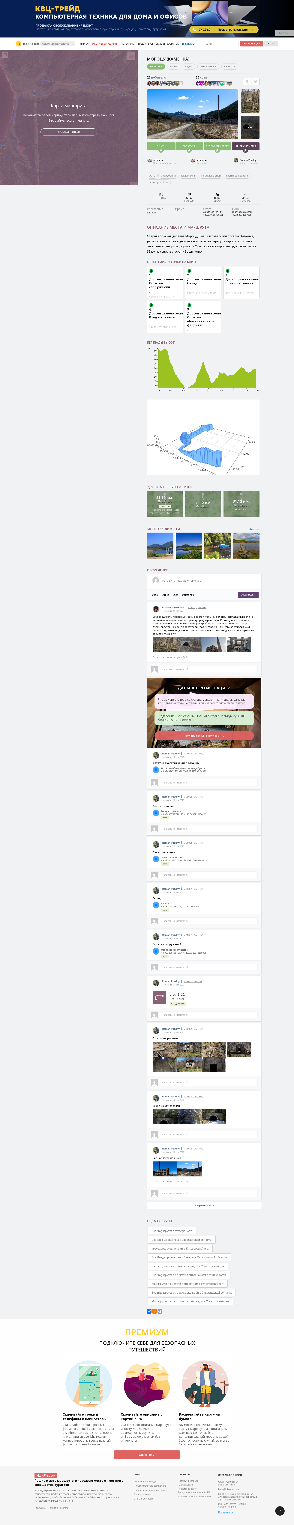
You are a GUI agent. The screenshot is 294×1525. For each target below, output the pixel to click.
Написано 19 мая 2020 (173, 757)
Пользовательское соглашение (150, 1486)
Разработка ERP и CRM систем (194, 1496)
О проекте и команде (145, 1481)
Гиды (188, 66)
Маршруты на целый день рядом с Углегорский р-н (188, 1284)
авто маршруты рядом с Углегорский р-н (180, 1248)
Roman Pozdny (248, 160)
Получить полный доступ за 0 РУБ (204, 735)
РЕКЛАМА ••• (285, 33)
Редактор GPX (185, 1485)
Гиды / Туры (145, 43)
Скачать (229, 66)
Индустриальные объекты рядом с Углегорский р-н (188, 1266)
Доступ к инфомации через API (194, 1492)
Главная (84, 43)
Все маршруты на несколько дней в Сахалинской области (192, 1292)
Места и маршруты (105, 43)
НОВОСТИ (40, 1508)
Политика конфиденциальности (150, 1490)
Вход (271, 43)
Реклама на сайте (187, 1489)
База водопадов (142, 1494)
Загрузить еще (204, 1205)
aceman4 (158, 160)
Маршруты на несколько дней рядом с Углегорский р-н (190, 1301)
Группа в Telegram (58, 1508)
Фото (173, 66)
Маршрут (156, 66)
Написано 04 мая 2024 (173, 610)
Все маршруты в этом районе (172, 1231)
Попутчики (128, 43)
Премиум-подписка (188, 1481)
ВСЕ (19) (253, 528)
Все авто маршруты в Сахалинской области (182, 1239)
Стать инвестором (167, 43)
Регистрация (252, 43)
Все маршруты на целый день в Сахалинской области (189, 1275)
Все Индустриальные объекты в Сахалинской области (189, 1257)
